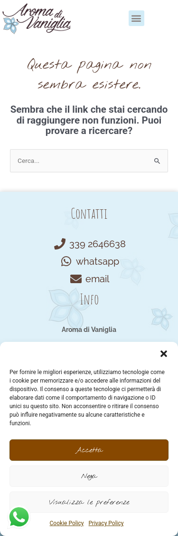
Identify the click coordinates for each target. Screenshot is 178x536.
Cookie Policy (67, 523)
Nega (89, 476)
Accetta (89, 450)
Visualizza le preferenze (89, 502)
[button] (164, 353)
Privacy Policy (106, 523)
